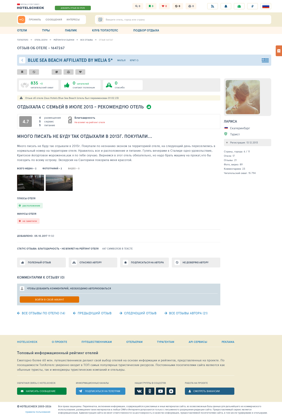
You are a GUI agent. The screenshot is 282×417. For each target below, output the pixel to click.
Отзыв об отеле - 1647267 (41, 47)
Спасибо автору (90, 262)
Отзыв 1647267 (106, 39)
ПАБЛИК (71, 30)
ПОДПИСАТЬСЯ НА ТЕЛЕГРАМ (102, 391)
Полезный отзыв (39, 262)
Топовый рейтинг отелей (57, 353)
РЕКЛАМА (228, 341)
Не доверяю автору (195, 262)
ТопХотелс (22, 39)
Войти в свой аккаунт (49, 299)
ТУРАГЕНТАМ (165, 341)
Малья (121, 60)
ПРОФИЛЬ (35, 19)
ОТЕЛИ (22, 30)
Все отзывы (86, 39)
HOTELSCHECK (27, 341)
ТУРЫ (46, 30)
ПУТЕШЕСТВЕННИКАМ (96, 341)
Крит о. (134, 60)
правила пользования (37, 411)
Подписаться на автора (147, 262)
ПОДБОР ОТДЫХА (146, 30)
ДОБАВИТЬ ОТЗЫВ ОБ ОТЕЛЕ (73, 8)
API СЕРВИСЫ (198, 341)
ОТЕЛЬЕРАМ (134, 341)
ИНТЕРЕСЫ (73, 19)
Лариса (230, 121)
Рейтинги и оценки (64, 39)
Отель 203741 (41, 39)
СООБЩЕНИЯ (54, 19)
